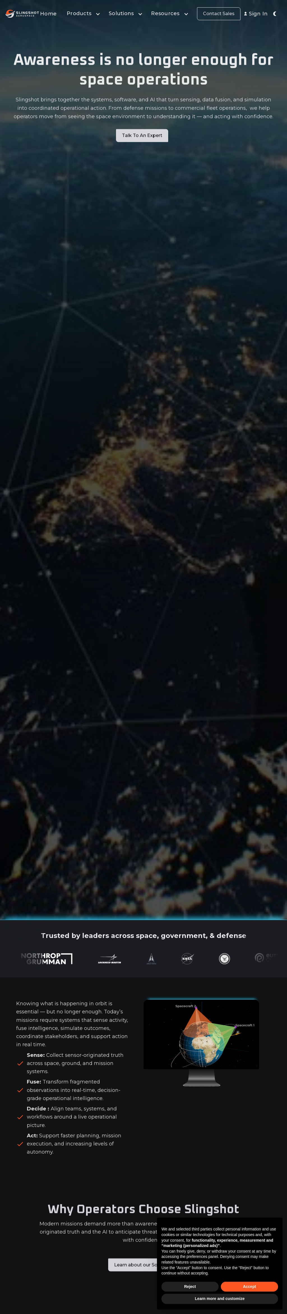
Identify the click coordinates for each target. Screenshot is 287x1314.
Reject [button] (190, 1286)
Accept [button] (249, 1286)
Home (48, 14)
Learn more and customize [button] (219, 1298)
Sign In (258, 14)
